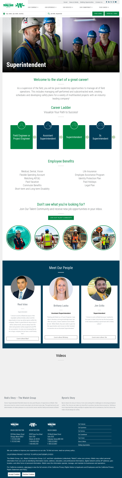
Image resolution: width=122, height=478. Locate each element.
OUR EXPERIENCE (50, 7)
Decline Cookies (28, 474)
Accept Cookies (14, 474)
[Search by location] (24, 14)
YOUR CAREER (103, 7)
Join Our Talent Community (61, 218)
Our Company (32, 7)
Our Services (81, 431)
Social (65, 2)
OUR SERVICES (67, 7)
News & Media (73, 2)
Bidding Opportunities (87, 2)
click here (27, 467)
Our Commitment (82, 434)
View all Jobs (112, 13)
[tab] (22, 314)
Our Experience (82, 427)
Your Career (81, 438)
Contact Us (98, 2)
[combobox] (24, 14)
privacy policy (70, 450)
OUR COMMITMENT (85, 7)
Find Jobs (98, 13)
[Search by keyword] (69, 14)
